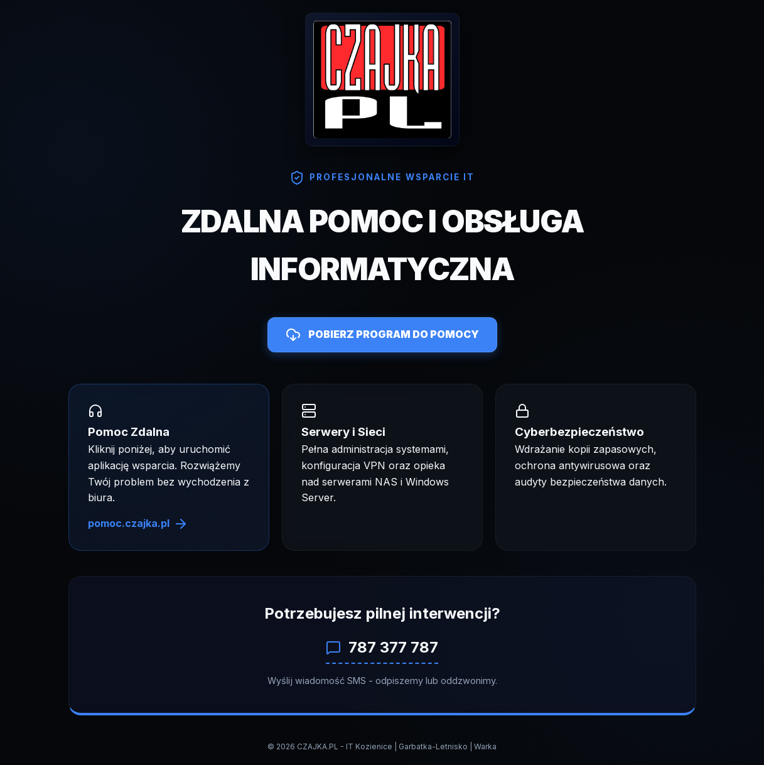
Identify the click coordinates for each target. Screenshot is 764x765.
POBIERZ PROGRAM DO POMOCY (382, 334)
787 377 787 (382, 647)
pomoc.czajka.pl (138, 523)
